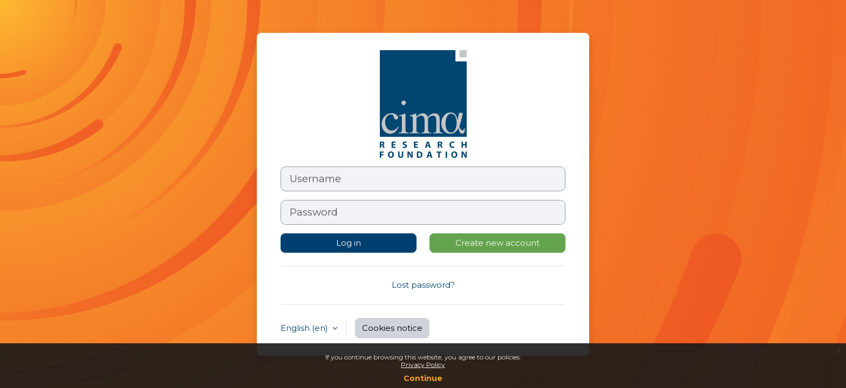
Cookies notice (392, 328)
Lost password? (423, 285)
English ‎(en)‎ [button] (305, 328)
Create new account (497, 243)
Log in (348, 243)
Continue (423, 378)
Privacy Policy (423, 365)
